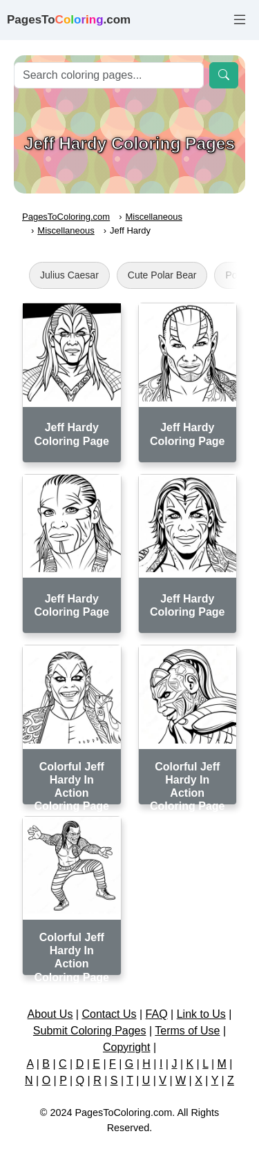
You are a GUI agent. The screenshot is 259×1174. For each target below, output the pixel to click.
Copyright (126, 1047)
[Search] (109, 75)
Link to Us (201, 1014)
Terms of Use (187, 1030)
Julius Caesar (69, 275)
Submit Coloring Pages (89, 1030)
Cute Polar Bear (162, 275)
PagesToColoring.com (66, 216)
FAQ (157, 1014)
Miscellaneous (154, 216)
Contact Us (108, 1014)
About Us (50, 1014)
